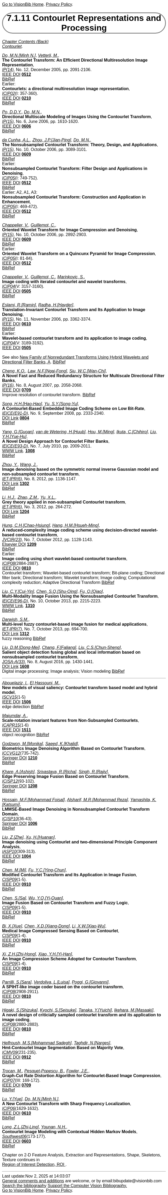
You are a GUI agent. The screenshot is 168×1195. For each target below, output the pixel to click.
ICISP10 (10, 818)
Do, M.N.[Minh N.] (19, 55)
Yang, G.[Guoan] (17, 432)
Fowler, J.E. (77, 1071)
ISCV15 (9, 697)
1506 (26, 702)
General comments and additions (33, 1181)
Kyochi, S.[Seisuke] (58, 1010)
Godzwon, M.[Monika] (22, 743)
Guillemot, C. (43, 225)
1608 (24, 666)
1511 (26, 730)
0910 (26, 884)
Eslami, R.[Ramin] (19, 305)
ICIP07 (8, 1080)
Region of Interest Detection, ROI (33, 1164)
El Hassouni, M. (44, 683)
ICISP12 (10, 781)
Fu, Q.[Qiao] (91, 591)
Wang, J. (28, 464)
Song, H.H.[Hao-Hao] (22, 404)
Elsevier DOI (14, 544)
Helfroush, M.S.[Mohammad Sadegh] (36, 1043)
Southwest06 (14, 1136)
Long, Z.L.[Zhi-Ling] (20, 1127)
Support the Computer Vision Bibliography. (87, 1185)
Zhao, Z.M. (28, 497)
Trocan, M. (12, 1071)
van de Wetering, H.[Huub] (60, 432)
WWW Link (12, 451)
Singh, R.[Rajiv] (93, 771)
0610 (26, 324)
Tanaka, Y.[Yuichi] (95, 1010)
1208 (32, 786)
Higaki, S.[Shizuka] (19, 1010)
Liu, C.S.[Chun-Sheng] (100, 647)
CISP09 (9, 879)
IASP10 (9, 851)
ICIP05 (8, 178)
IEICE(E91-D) (15, 413)
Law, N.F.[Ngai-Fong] (47, 371)
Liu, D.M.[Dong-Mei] (21, 647)
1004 (26, 856)
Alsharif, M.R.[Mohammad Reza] (97, 799)
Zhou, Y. (10, 464)
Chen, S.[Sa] (14, 898)
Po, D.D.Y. (12, 112)
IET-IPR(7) (12, 629)
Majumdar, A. (14, 715)
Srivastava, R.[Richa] (56, 771)
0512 (26, 74)
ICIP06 (8, 1108)
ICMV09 (9, 1052)
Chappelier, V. (15, 225)
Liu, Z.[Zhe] (12, 837)
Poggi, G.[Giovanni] (90, 982)
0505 (26, 291)
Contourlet (12, 46)
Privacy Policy (59, 4)
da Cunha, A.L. (16, 140)
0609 (26, 154)
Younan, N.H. (53, 1127)
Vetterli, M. (48, 55)
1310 (30, 605)
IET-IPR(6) (12, 479)
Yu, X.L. (47, 497)
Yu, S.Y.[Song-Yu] (61, 404)
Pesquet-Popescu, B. (44, 1071)
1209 (31, 544)
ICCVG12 (11, 753)
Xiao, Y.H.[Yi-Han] (55, 954)
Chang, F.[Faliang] (59, 647)
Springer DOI (14, 758)
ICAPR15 (11, 725)
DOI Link (10, 418)
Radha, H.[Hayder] (55, 305)
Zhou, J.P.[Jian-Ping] (51, 140)
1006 (32, 823)
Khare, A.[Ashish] (18, 771)
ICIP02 (8, 93)
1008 (30, 451)
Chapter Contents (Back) (25, 41)
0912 (26, 1057)
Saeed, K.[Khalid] (61, 743)
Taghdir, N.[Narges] (92, 1043)
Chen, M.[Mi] (14, 870)
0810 (26, 568)
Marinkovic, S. (70, 277)
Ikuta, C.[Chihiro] (132, 432)
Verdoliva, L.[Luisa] (51, 982)
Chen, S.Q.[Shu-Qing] (57, 591)
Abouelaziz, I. (14, 683)
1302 (24, 483)
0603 (26, 1141)
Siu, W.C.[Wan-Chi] (87, 371)
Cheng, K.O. (13, 371)
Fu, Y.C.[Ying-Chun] (47, 870)
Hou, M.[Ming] (101, 432)
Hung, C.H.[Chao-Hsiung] (26, 525)
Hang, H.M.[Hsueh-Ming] (75, 525)
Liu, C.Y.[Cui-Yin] (18, 591)
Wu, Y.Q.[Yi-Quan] (45, 898)
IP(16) (8, 385)
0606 (26, 126)
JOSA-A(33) (13, 661)
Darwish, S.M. (15, 619)
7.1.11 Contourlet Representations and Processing (84, 23)
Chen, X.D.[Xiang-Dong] (47, 926)
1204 (24, 511)
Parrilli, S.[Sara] (16, 982)
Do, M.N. (32, 112)
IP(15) (8, 121)
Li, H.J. (8, 497)
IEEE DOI (11, 74)
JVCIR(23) (12, 539)
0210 (26, 98)
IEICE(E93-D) (15, 446)
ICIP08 (8, 563)
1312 (24, 633)
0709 (26, 390)
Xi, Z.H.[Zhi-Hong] (19, 954)
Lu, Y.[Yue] (12, 1099)
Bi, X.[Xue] (12, 926)
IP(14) (8, 69)
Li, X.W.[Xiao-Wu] (88, 926)
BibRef (8, 79)
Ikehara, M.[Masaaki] (133, 1010)
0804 (24, 418)
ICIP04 (8, 286)
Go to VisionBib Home (23, 4)
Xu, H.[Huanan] (40, 837)
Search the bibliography (24, 1185)
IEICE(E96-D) (15, 601)
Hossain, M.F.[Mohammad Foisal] (33, 799)
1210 (32, 758)
